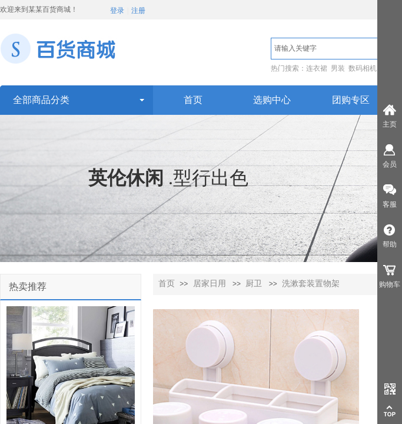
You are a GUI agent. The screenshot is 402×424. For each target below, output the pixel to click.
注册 (138, 10)
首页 (166, 283)
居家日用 (209, 283)
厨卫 (253, 283)
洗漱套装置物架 (311, 283)
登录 (117, 10)
